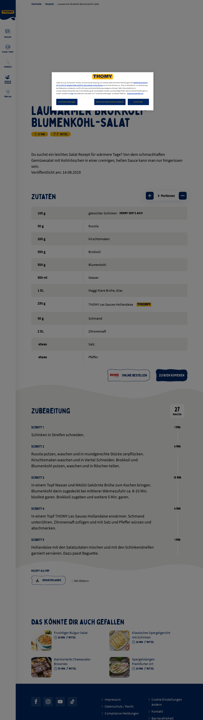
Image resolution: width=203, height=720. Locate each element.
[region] (103, 91)
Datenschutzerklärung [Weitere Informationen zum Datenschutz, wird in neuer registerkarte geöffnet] (135, 93)
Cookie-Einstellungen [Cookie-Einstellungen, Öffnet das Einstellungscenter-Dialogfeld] (66, 102)
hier (72, 93)
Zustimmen (138, 102)
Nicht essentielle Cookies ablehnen (110, 102)
